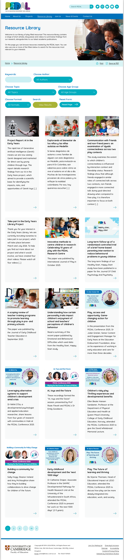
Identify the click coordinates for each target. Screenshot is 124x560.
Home (7, 63)
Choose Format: (13, 99)
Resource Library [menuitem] (45, 16)
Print (101, 63)
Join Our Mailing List (95, 545)
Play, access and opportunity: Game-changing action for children (97, 317)
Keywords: (10, 74)
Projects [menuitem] (29, 16)
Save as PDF (114, 63)
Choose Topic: (12, 86)
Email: (37, 554)
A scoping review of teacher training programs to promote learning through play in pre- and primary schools (21, 318)
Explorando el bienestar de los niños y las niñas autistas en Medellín (61, 143)
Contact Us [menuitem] (87, 16)
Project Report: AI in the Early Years (20, 142)
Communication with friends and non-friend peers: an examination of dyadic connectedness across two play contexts (101, 146)
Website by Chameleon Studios (108, 554)
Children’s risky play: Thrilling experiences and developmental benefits (100, 393)
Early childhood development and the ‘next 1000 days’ (61, 472)
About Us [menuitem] (17, 16)
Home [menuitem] (7, 16)
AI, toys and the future (59, 390)
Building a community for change (21, 471)
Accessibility (114, 548)
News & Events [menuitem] (72, 16)
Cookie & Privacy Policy (110, 551)
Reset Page (67, 104)
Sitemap (104, 548)
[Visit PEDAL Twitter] (98, 7)
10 (31, 528)
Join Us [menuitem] (58, 16)
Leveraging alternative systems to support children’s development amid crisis (20, 395)
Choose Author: (42, 74)
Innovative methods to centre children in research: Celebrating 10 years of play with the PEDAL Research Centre (61, 247)
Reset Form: (65, 99)
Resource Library (20, 63)
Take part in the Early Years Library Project (22, 223)
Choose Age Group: (68, 86)
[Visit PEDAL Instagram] (102, 7)
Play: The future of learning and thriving (98, 471)
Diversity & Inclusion (112, 545)
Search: (37, 99)
